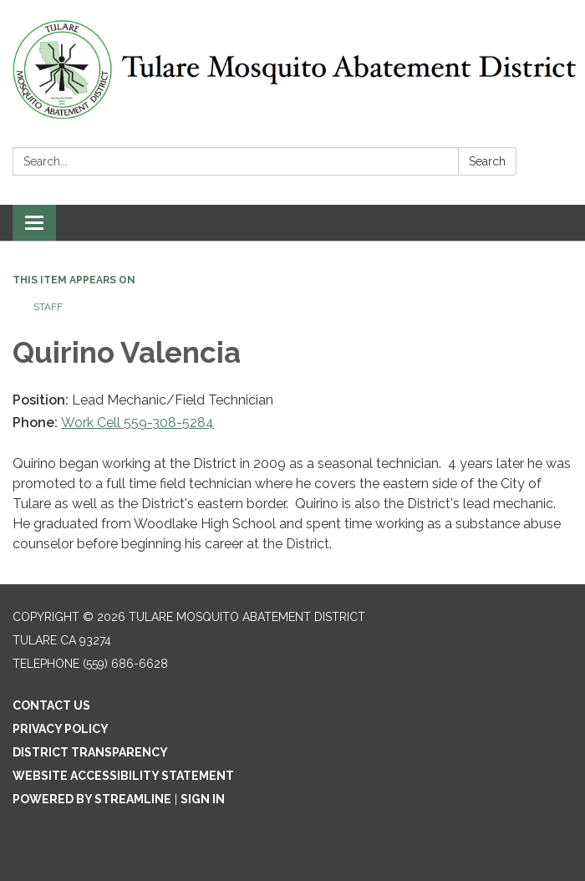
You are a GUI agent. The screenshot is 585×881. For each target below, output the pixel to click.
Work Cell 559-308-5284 (137, 422)
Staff (48, 307)
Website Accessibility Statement (123, 775)
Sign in (203, 799)
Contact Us (51, 705)
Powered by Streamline (92, 799)
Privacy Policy (61, 729)
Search (487, 161)
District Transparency (90, 752)
